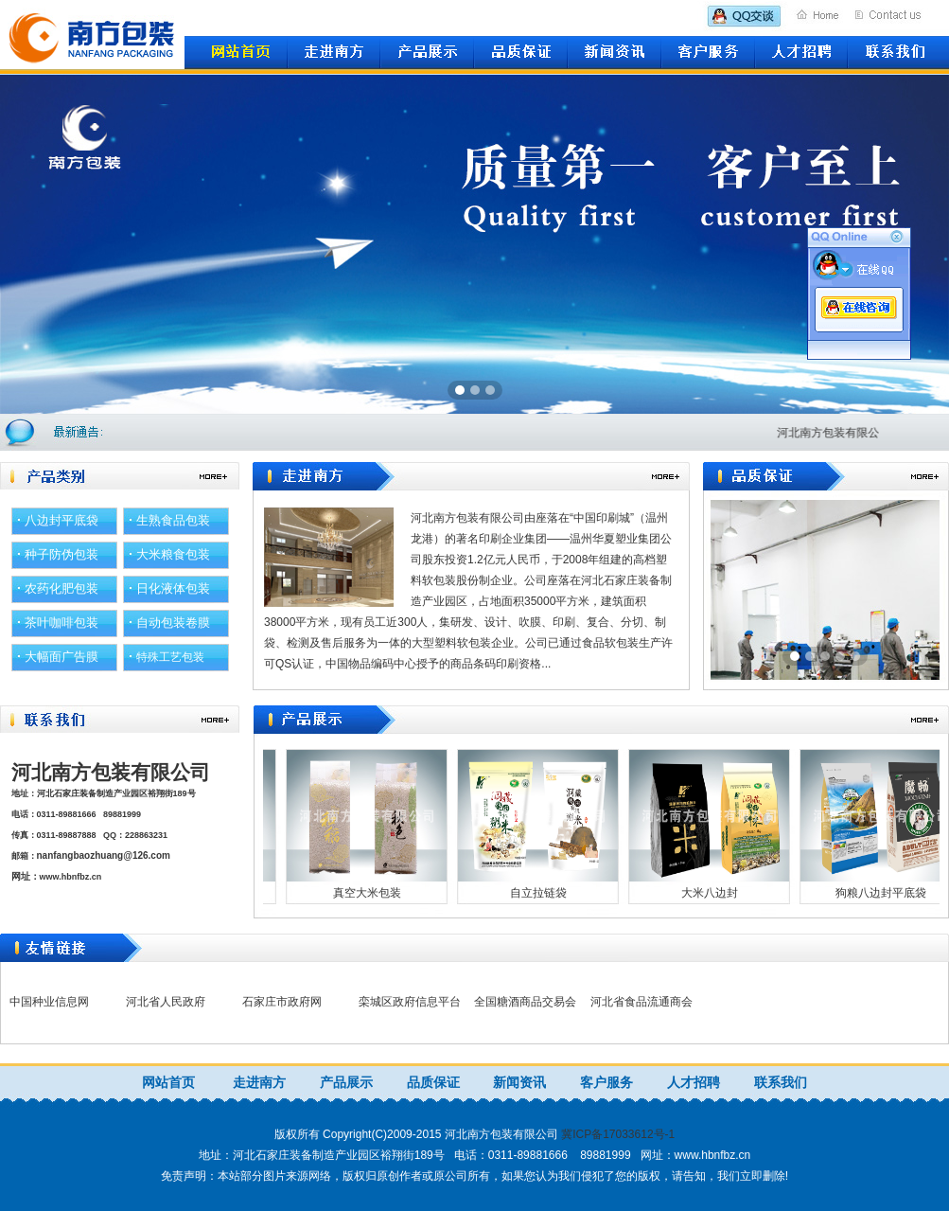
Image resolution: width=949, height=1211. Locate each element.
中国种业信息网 (49, 1001)
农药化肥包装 (61, 588)
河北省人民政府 (165, 1001)
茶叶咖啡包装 (61, 622)
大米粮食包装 (173, 554)
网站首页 (168, 1082)
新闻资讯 (519, 1082)
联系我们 (780, 1082)
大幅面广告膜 (61, 657)
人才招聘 (693, 1082)
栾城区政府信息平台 (410, 1001)
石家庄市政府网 (282, 1001)
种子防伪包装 (61, 554)
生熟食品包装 (173, 520)
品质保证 (433, 1082)
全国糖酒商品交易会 (525, 1001)
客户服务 (606, 1082)
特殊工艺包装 (170, 657)
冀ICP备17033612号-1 (618, 1134)
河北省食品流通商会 (641, 1001)
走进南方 (259, 1082)
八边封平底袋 (61, 520)
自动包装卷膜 (173, 622)
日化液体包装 (173, 588)
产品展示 (346, 1082)
